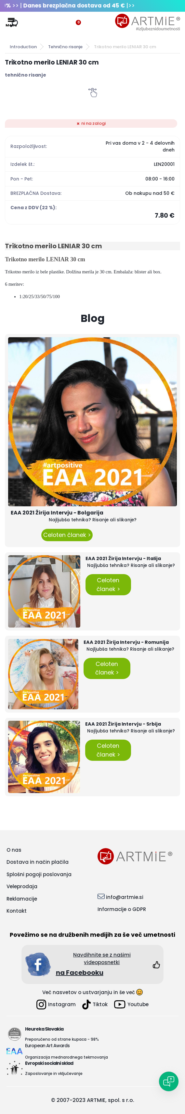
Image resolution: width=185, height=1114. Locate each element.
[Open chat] (168, 1081)
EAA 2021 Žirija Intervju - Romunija (126, 642)
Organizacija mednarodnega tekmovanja (66, 1057)
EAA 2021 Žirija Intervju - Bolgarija (57, 512)
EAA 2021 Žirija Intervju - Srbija (123, 724)
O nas (14, 849)
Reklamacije (22, 898)
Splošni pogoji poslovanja (39, 874)
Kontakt (17, 910)
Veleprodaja (22, 886)
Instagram (56, 1004)
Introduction (23, 47)
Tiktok (95, 1004)
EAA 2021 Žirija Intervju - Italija (123, 558)
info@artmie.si (124, 897)
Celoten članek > (67, 535)
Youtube (131, 1004)
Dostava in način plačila (38, 862)
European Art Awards (47, 1045)
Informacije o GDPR (122, 909)
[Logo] (147, 22)
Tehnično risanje (65, 47)
